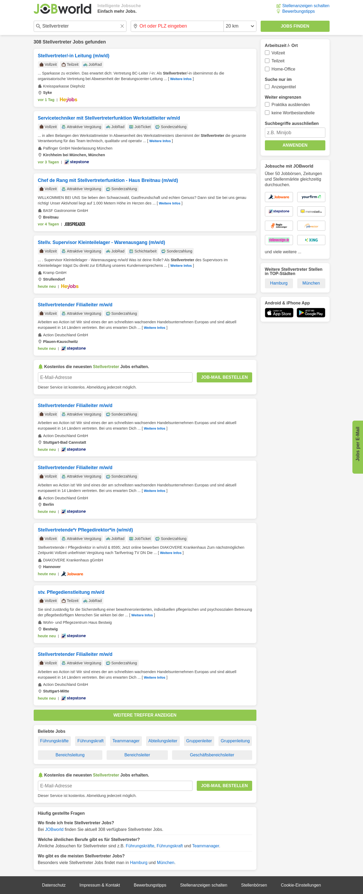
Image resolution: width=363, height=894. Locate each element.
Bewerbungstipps (298, 11)
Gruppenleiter (199, 741)
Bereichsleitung (70, 755)
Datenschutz (54, 885)
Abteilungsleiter (162, 741)
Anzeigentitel (284, 87)
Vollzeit (278, 53)
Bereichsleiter (137, 755)
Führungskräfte (54, 741)
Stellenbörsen (254, 885)
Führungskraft (90, 741)
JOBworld (54, 829)
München (165, 862)
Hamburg (138, 862)
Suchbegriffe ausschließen (292, 123)
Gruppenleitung (235, 741)
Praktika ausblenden (291, 104)
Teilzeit (278, 61)
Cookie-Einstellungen (301, 885)
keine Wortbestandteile (293, 113)
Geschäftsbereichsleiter (212, 755)
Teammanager (125, 741)
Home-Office (283, 69)
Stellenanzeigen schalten (306, 5)
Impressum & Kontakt (100, 885)
